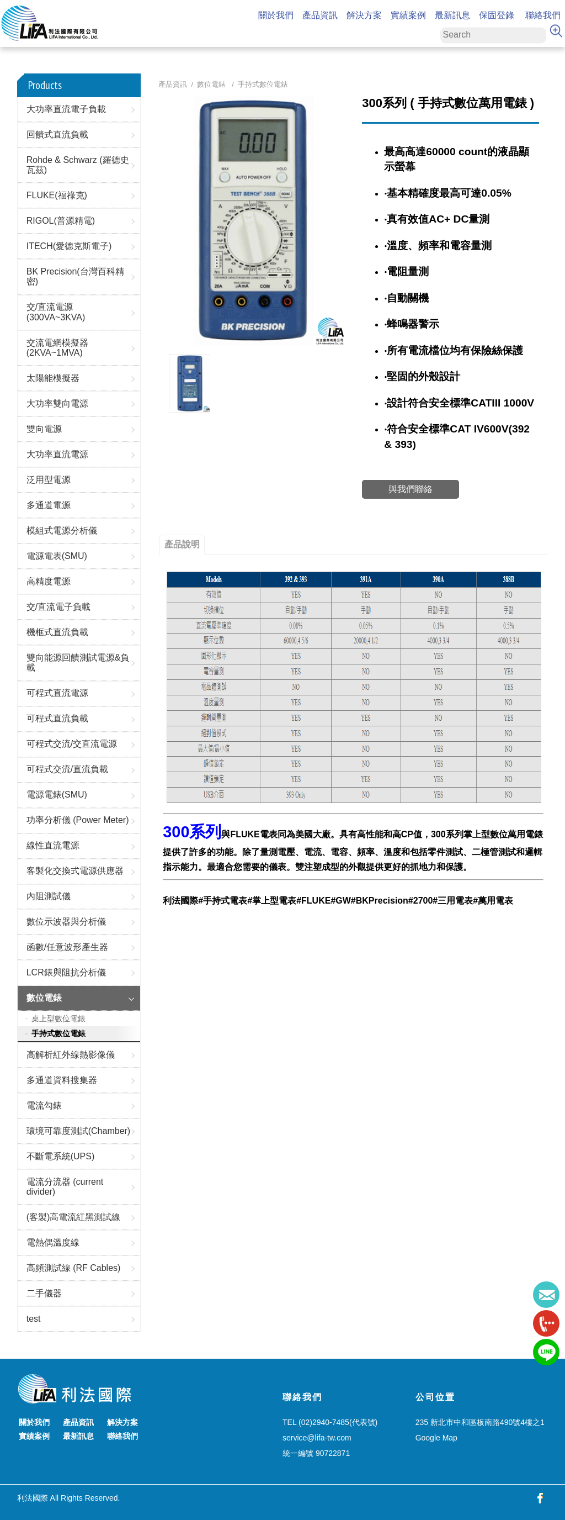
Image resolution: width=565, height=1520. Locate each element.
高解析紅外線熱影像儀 (70, 1054)
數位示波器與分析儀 (66, 921)
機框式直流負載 (57, 632)
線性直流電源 (52, 845)
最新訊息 (452, 15)
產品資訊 (320, 15)
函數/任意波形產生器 (67, 947)
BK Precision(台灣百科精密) (75, 276)
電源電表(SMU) (56, 556)
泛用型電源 (48, 479)
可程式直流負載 (57, 718)
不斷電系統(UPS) (60, 1156)
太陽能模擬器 (52, 378)
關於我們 (276, 15)
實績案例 (408, 15)
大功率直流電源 (57, 454)
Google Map (436, 1437)
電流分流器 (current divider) (65, 1186)
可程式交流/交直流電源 (71, 743)
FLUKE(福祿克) (56, 195)
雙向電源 (44, 429)
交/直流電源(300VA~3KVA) (56, 311)
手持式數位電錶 (58, 1033)
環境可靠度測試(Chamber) (78, 1131)
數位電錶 (44, 997)
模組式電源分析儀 (61, 530)
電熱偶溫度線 (52, 1242)
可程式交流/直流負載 (67, 769)
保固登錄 (496, 15)
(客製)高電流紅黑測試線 (73, 1217)
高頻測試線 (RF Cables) (73, 1268)
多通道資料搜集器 (61, 1080)
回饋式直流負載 (57, 134)
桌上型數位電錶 (58, 1018)
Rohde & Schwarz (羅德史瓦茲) (77, 165)
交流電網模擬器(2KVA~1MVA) (57, 347)
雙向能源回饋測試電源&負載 (78, 662)
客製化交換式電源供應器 (75, 870)
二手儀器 (44, 1293)
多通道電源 (48, 505)
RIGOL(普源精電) (60, 220)
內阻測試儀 (48, 896)
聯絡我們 (543, 15)
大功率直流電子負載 (66, 109)
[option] (189, 383)
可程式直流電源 (57, 693)
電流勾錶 (44, 1105)
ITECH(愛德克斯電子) (69, 246)
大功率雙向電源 (57, 403)
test (33, 1318)
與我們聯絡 (410, 489)
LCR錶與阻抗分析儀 (66, 972)
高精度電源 (48, 581)
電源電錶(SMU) (56, 794)
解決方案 (364, 15)
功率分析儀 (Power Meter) (77, 820)
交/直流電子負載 (58, 606)
